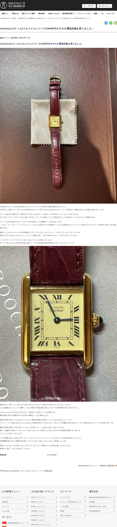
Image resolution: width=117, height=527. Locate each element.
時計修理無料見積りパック (16, 523)
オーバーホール (7, 497)
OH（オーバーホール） (29, 438)
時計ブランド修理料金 (28, 14)
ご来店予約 (89, 6)
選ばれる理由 (15, 14)
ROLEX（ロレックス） (38, 497)
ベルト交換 (5, 511)
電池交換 (5, 502)
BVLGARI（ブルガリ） (38, 515)
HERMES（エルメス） (38, 511)
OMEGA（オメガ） (37, 502)
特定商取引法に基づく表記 (97, 506)
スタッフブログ (111, 14)
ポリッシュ (5, 506)
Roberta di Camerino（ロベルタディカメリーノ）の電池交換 (27, 471)
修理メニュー (5, 14)
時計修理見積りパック (68, 14)
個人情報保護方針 (94, 511)
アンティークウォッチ (84, 14)
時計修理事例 (41, 14)
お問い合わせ (104, 6)
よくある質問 (64, 506)
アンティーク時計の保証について (70, 502)
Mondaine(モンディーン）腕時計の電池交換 (97, 466)
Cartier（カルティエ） (38, 506)
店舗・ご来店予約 (65, 515)
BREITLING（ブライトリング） (41, 524)
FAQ (102, 14)
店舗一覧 (96, 14)
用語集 (62, 511)
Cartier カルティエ (20, 38)
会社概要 (92, 502)
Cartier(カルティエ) (7, 206)
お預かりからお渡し (53, 14)
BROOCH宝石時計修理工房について (101, 497)
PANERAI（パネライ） (38, 520)
